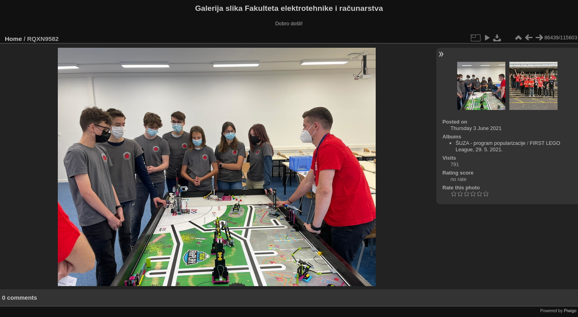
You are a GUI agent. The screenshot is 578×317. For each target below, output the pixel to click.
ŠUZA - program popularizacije (490, 143)
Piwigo (570, 310)
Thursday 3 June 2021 (475, 128)
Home (13, 38)
